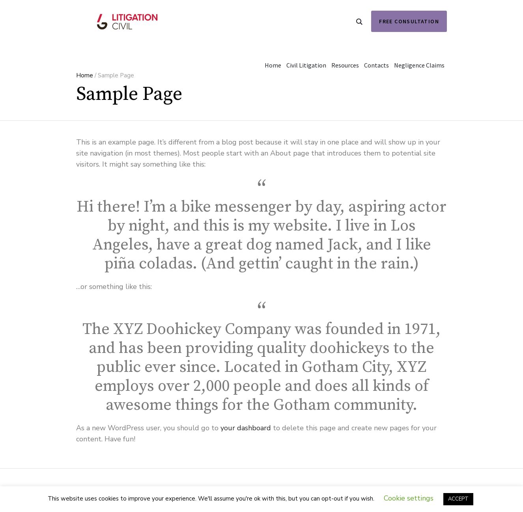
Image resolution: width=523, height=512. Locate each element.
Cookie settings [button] (408, 498)
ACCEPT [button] (458, 499)
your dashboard (245, 428)
